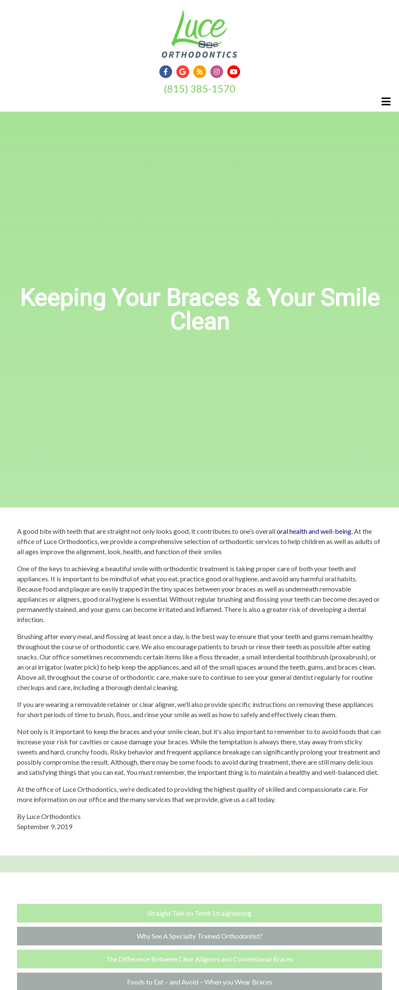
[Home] (199, 48)
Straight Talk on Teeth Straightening (199, 913)
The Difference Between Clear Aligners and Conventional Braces (199, 959)
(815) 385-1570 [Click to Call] (199, 88)
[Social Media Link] (167, 72)
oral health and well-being (314, 531)
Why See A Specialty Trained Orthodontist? (200, 936)
